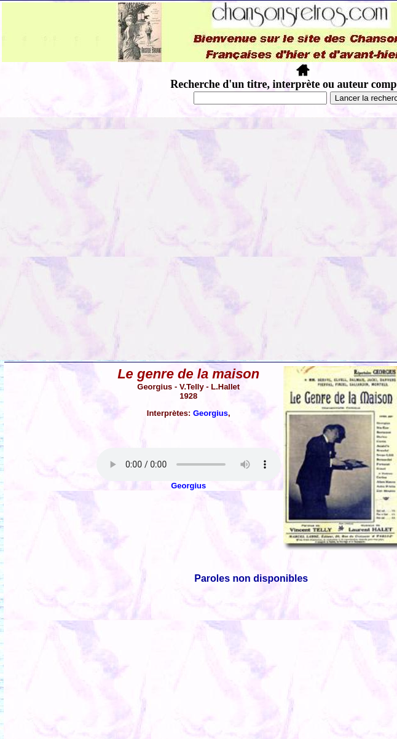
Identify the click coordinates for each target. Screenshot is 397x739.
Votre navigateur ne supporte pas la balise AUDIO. (188, 464)
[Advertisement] (115, 238)
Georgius (210, 413)
